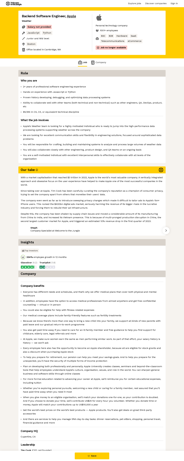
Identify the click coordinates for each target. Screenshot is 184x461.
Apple (71, 16)
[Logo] (14, 4)
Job (82, 62)
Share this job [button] (30, 203)
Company (98, 62)
